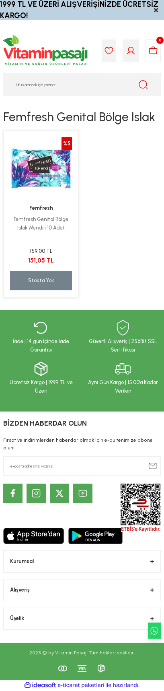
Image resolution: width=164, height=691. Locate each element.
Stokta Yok (41, 280)
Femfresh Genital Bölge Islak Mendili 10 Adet (41, 223)
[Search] (82, 84)
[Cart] (153, 50)
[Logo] (45, 51)
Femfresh (41, 208)
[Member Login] (131, 51)
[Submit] (153, 466)
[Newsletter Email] (82, 466)
